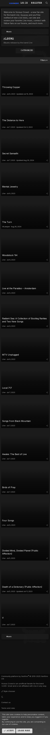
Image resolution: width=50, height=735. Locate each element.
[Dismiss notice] (45, 12)
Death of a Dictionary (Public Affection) (22, 587)
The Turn (7, 222)
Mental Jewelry (10, 186)
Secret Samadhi (10, 153)
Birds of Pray (8, 487)
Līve (3, 94)
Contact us (6, 702)
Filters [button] (43, 60)
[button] (24, 697)
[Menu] (4, 3)
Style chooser (8, 691)
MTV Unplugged (10, 354)
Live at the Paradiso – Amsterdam (19, 288)
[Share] (47, 94)
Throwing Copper (11, 87)
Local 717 (7, 388)
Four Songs (8, 520)
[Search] (46, 3)
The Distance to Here (13, 120)
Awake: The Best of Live (14, 454)
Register (25, 15)
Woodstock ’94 (9, 255)
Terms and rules (8, 708)
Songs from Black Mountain (16, 421)
